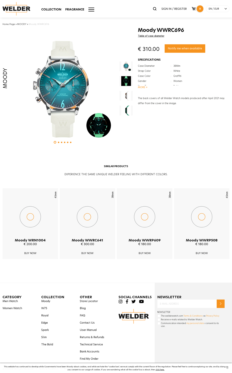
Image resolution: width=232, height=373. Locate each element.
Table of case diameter (151, 36)
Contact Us (87, 323)
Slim (44, 337)
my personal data (195, 323)
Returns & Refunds (92, 337)
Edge (44, 323)
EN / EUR (214, 8)
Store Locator (89, 301)
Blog (83, 308)
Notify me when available (185, 48)
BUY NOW (30, 253)
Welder (20, 8)
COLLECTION (51, 9)
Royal (45, 315)
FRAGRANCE (74, 9)
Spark (45, 330)
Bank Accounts (89, 351)
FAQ (82, 315)
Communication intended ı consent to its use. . (190, 325)
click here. (160, 369)
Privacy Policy (212, 315)
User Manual (88, 330)
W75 (44, 308)
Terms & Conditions (193, 315)
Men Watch (10, 301)
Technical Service (91, 344)
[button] (55, 142)
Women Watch (12, 308)
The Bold (47, 344)
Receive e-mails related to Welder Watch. (182, 319)
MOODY (21, 24)
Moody (45, 301)
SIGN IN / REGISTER (174, 9)
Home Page (9, 24)
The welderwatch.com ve (190, 315)
